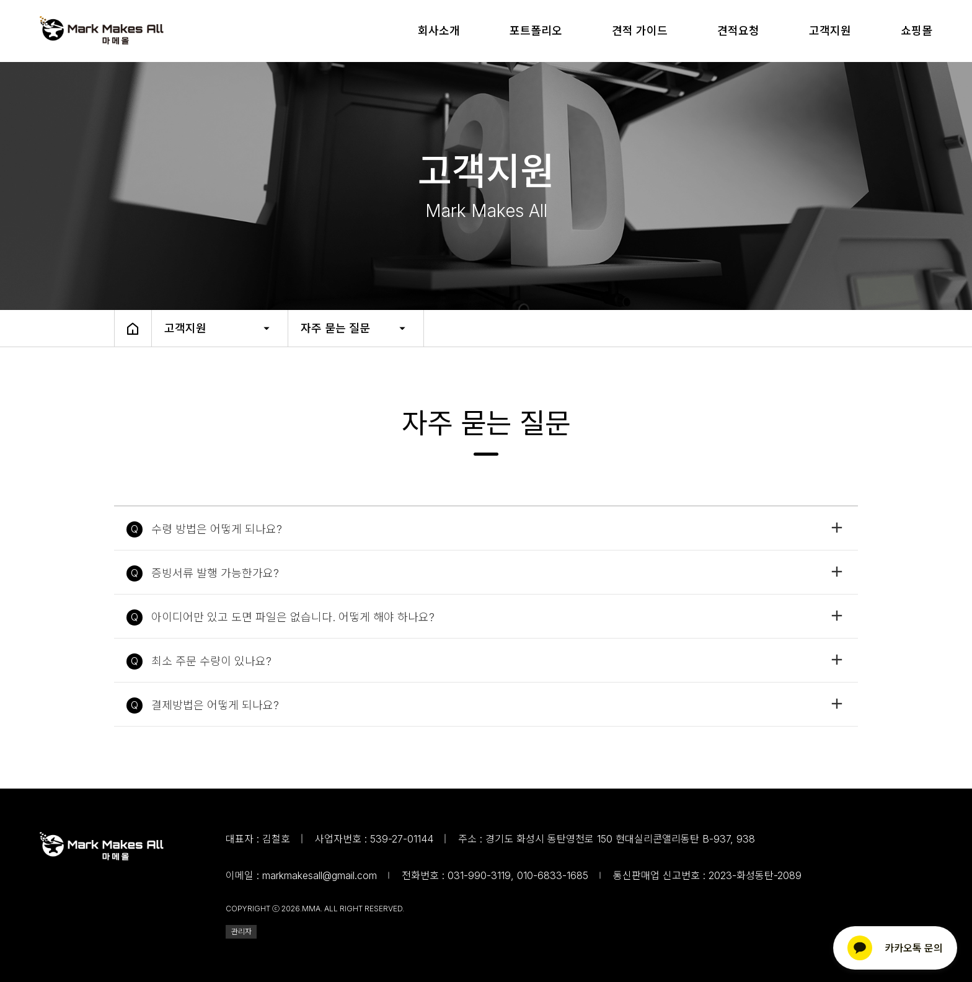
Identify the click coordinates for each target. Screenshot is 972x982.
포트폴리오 (536, 30)
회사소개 (439, 30)
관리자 (241, 931)
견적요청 (738, 30)
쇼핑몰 (916, 30)
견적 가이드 (640, 30)
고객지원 (830, 30)
